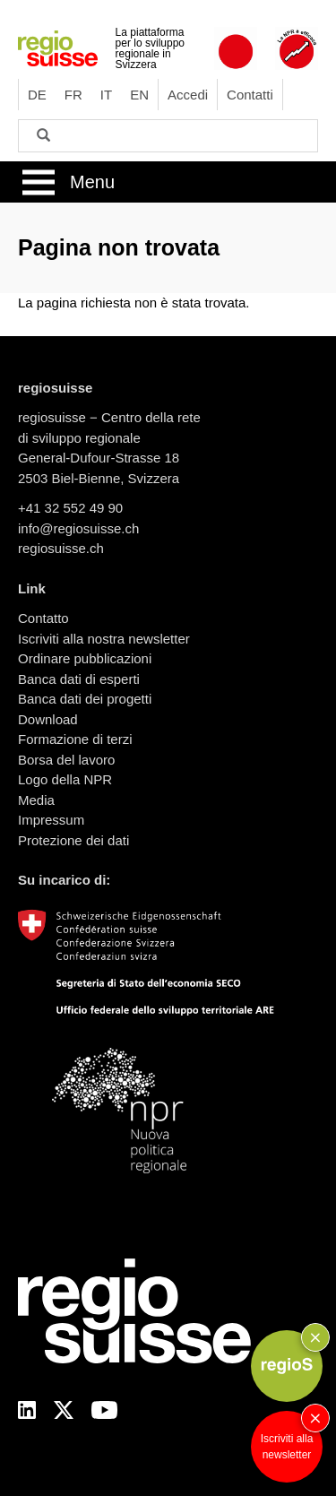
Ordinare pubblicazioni (84, 658)
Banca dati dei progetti (84, 698)
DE (37, 94)
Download (48, 719)
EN (139, 94)
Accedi (188, 94)
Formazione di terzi (75, 739)
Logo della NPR (65, 779)
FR (73, 94)
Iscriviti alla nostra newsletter (104, 638)
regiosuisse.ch (61, 548)
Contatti (250, 94)
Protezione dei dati (73, 840)
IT (106, 94)
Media (36, 800)
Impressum (51, 819)
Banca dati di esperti (79, 679)
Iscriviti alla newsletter (287, 1446)
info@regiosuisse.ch (78, 528)
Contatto (43, 618)
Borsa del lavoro (66, 759)
